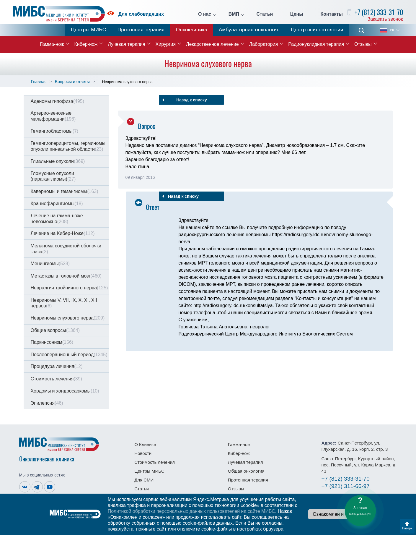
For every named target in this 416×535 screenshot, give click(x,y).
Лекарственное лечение (212, 44)
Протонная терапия (141, 30)
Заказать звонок (385, 19)
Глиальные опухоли (58, 161)
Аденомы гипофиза (57, 101)
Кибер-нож (86, 44)
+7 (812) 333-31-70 (379, 12)
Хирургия (166, 44)
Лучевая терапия (126, 44)
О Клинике (145, 444)
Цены (296, 14)
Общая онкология (246, 471)
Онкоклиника (192, 30)
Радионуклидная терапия (316, 44)
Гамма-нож (52, 44)
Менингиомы (50, 263)
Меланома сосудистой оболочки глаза (66, 248)
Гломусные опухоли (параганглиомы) (53, 176)
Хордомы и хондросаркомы (65, 390)
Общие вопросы (55, 330)
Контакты (331, 14)
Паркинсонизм (52, 342)
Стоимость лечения (56, 378)
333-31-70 (346, 479)
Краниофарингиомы (57, 203)
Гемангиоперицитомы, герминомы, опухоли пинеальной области (69, 146)
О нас (204, 14)
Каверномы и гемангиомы (64, 191)
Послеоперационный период (69, 354)
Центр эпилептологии (317, 30)
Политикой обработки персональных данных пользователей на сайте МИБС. (192, 511)
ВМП (234, 14)
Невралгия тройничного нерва (69, 287)
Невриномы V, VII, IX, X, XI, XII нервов (64, 303)
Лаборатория (263, 44)
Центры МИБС (88, 30)
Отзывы (363, 44)
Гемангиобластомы (55, 131)
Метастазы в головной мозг (66, 275)
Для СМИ (144, 479)
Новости (142, 453)
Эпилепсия (47, 403)
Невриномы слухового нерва (68, 317)
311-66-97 (346, 486)
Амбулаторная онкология (249, 30)
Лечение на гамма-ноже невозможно (57, 218)
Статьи (265, 14)
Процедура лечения (57, 366)
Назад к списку (191, 100)
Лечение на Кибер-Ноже (63, 233)
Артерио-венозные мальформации (53, 116)
